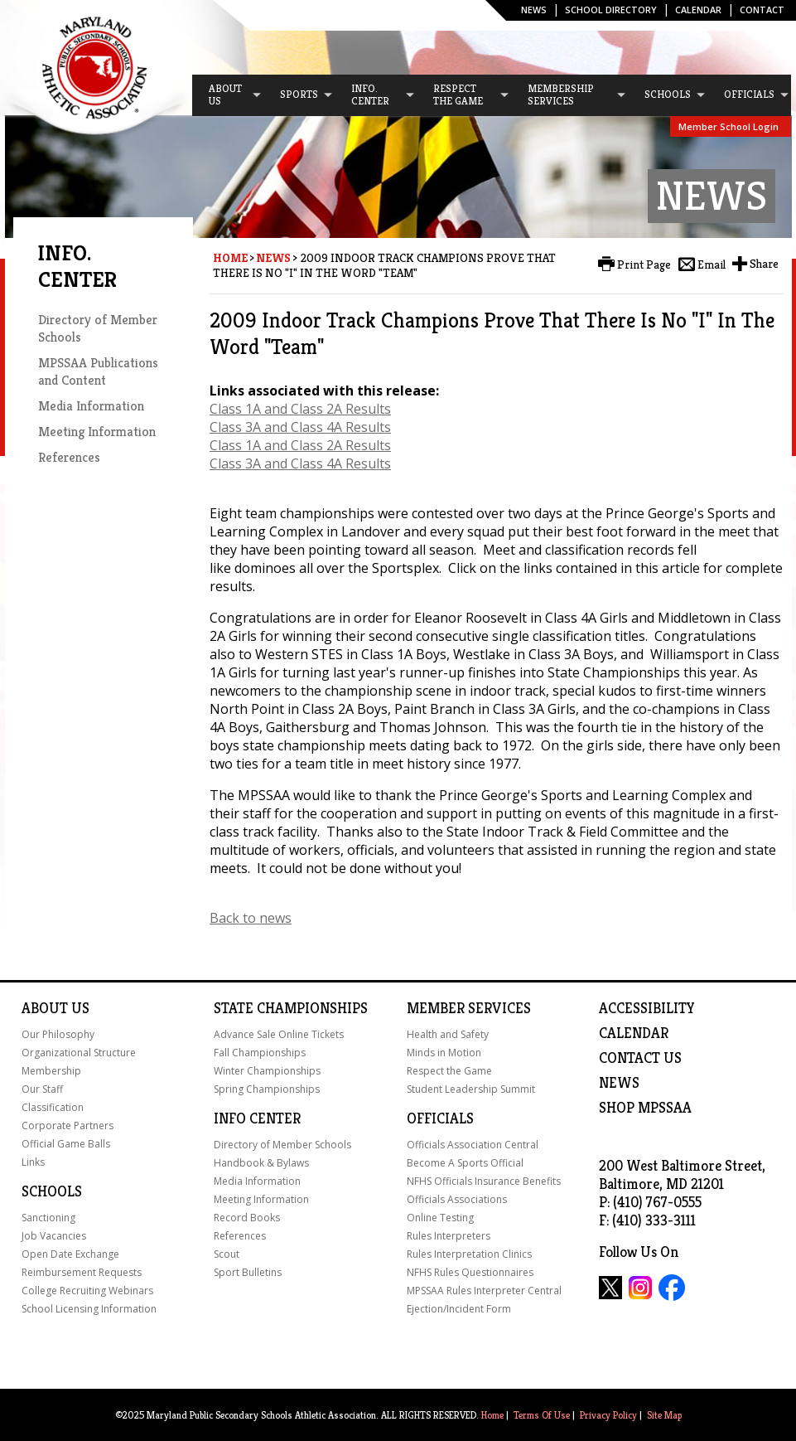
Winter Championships (267, 1071)
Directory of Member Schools (282, 1145)
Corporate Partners (67, 1125)
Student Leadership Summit (471, 1089)
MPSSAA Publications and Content (98, 371)
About (45, 1008)
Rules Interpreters (448, 1236)
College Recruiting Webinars (87, 1290)
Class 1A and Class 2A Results (300, 409)
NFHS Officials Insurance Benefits (484, 1181)
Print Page (644, 264)
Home (230, 257)
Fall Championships (260, 1053)
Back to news (251, 918)
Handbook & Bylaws (261, 1163)
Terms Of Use (542, 1415)
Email (711, 264)
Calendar (698, 9)
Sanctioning (48, 1218)
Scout (226, 1254)
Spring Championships (267, 1089)
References (69, 457)
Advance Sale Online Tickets (279, 1034)
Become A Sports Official (465, 1163)
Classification (53, 1107)
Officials (440, 1118)
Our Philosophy (58, 1034)
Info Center (257, 1118)
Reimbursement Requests (82, 1272)
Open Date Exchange (70, 1254)
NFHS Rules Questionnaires (470, 1272)
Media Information (91, 406)
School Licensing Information (89, 1309)
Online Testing (440, 1218)
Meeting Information (97, 431)
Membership (51, 1071)
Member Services (469, 1008)
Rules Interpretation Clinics (469, 1254)
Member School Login (728, 126)
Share (764, 263)
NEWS (619, 1083)
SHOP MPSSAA (645, 1108)
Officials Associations (457, 1199)
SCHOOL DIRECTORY (611, 9)
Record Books (247, 1218)
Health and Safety (448, 1034)
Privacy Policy (608, 1415)
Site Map (664, 1415)
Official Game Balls (66, 1144)
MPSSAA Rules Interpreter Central (484, 1290)
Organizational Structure (79, 1053)
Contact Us (640, 1058)
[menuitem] (227, 95)
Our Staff (42, 1089)
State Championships (291, 1008)
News (534, 9)
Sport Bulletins (248, 1272)
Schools (52, 1191)
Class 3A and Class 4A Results (300, 427)
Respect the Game (449, 1071)
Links (33, 1162)
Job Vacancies (54, 1236)
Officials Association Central (472, 1145)
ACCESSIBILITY (647, 1008)
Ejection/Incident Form (459, 1309)
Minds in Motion (444, 1053)
